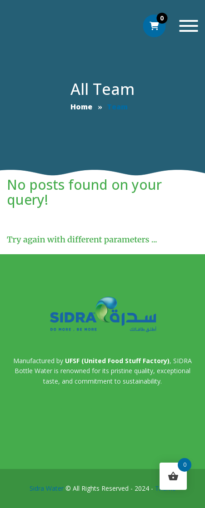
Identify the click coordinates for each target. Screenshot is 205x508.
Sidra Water (47, 488)
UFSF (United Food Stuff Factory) (117, 360)
